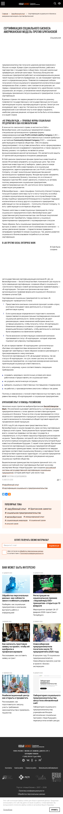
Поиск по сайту (30, 767)
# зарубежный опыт (15, 508)
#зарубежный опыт (10, 484)
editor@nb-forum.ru (31, 752)
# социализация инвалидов (16, 520)
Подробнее (7, 810)
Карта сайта (18, 767)
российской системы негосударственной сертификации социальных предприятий (29, 470)
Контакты (8, 767)
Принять (54, 810)
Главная (5, 14)
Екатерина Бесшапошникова (17, 476)
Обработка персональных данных (31, 793)
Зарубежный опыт (18, 14)
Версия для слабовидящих (48, 767)
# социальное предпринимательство (23, 513)
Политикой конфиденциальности (31, 552)
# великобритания (13, 517)
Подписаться (54, 545)
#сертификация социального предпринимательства (25, 488)
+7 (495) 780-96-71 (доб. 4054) (31, 755)
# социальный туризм (37, 520)
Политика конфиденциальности (31, 790)
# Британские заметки (39, 508)
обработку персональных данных (31, 550)
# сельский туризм (11, 524)
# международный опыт (33, 517)
